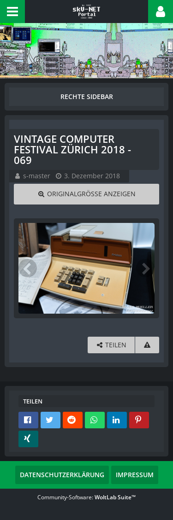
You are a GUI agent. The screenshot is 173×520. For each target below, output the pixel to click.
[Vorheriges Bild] (27, 268)
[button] (12, 11)
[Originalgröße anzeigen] (86, 194)
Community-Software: (86, 497)
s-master (36, 175)
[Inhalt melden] (147, 345)
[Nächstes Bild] (145, 268)
